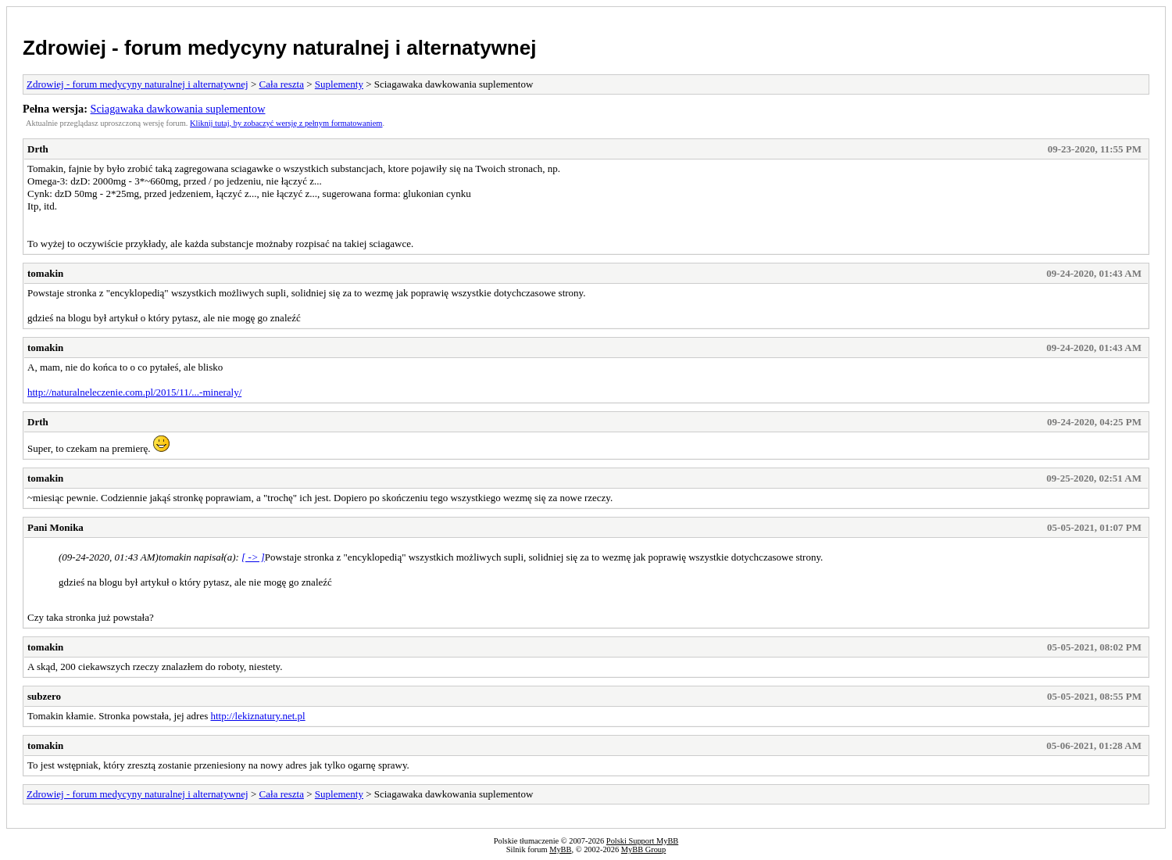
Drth (37, 149)
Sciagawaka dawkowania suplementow (178, 108)
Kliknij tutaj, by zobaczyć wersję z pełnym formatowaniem (286, 123)
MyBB (560, 849)
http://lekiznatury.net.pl (257, 716)
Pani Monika (55, 527)
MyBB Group (643, 849)
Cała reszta (281, 84)
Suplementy (339, 84)
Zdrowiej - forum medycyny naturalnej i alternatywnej (279, 47)
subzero (44, 696)
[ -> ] (253, 557)
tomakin (45, 273)
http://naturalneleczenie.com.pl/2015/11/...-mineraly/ (134, 392)
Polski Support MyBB (642, 841)
